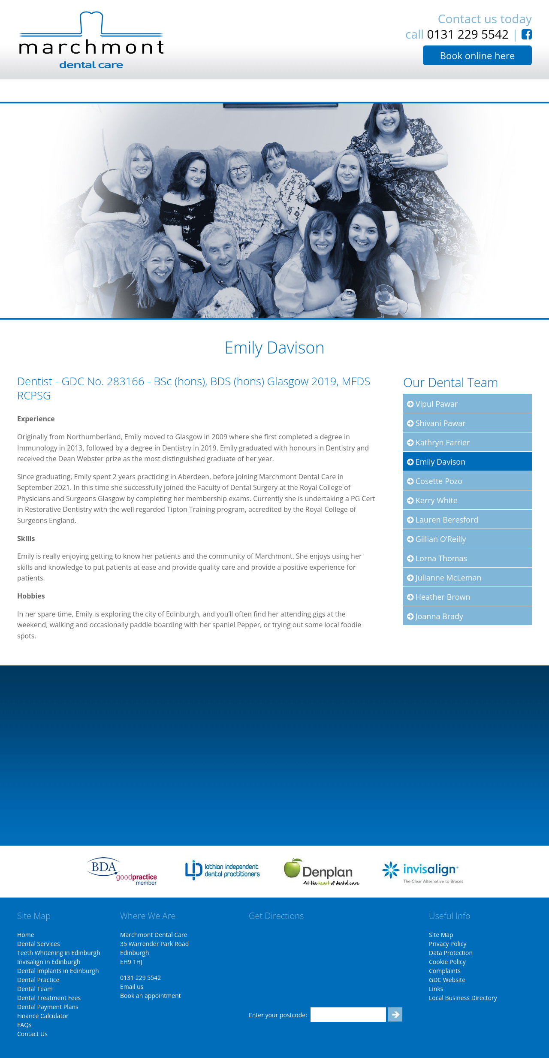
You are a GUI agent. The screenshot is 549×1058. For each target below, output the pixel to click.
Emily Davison (436, 461)
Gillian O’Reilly (436, 539)
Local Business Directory (463, 998)
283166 (126, 381)
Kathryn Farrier (438, 442)
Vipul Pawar (432, 404)
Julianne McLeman (444, 577)
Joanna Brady (435, 616)
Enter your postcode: (278, 1015)
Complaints (445, 971)
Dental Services (38, 944)
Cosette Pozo (434, 481)
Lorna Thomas (437, 558)
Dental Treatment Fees (49, 998)
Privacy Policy (447, 944)
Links (436, 989)
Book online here (477, 55)
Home (25, 935)
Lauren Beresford (442, 519)
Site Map (441, 935)
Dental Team (35, 989)
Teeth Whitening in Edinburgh (58, 953)
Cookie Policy (447, 962)
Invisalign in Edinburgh (49, 962)
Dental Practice (38, 980)
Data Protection (451, 953)
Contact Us (32, 1034)
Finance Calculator (43, 1016)
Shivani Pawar (436, 423)
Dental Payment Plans (47, 1007)
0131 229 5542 (468, 34)
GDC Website (447, 980)
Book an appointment (150, 995)
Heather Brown (438, 597)
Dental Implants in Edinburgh (58, 971)
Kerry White (432, 500)
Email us (131, 986)
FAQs (24, 1025)
